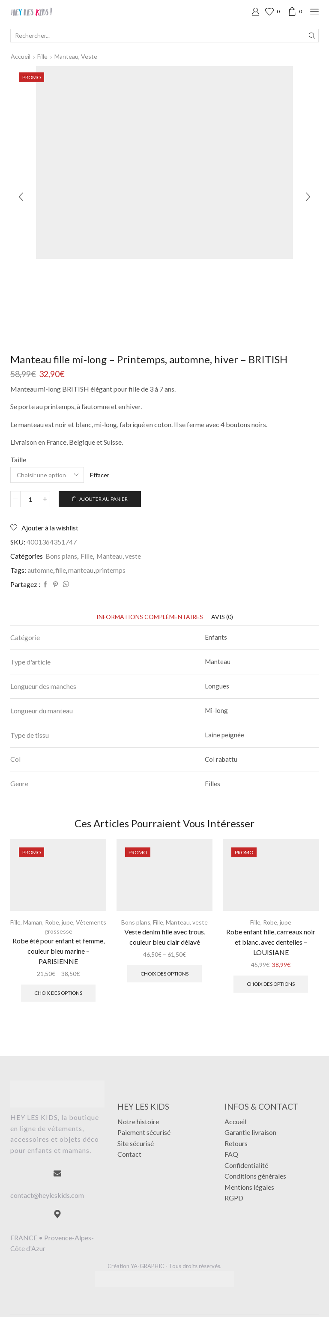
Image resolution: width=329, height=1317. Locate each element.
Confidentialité (246, 1165)
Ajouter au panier (103, 499)
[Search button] (311, 35)
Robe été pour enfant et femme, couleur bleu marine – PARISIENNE (58, 951)
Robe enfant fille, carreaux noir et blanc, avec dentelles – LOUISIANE (270, 942)
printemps (111, 570)
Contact (129, 1154)
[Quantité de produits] (30, 499)
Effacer (99, 475)
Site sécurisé (135, 1143)
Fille (42, 56)
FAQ (231, 1154)
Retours (236, 1143)
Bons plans (61, 556)
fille (60, 570)
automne (40, 570)
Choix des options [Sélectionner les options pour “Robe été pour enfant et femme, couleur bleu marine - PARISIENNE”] (58, 993)
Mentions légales (249, 1187)
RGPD (233, 1198)
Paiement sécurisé (143, 1132)
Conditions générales (255, 1176)
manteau (80, 570)
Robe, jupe (59, 922)
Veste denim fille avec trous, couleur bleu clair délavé (164, 937)
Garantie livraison (250, 1132)
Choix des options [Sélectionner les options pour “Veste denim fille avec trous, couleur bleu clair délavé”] (164, 973)
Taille (18, 459)
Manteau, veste (75, 56)
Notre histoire (138, 1121)
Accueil (20, 56)
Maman (32, 922)
